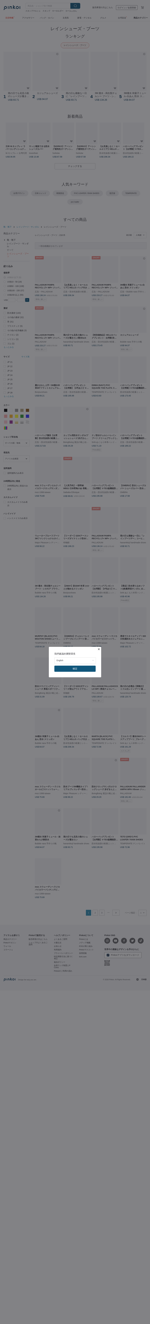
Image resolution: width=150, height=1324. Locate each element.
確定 (75, 668)
